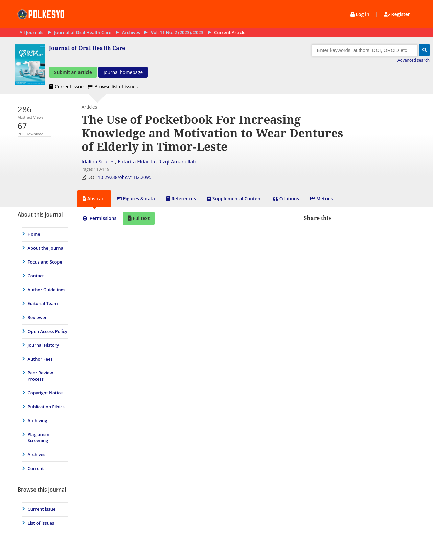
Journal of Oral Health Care (82, 32)
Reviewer (37, 318)
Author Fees (40, 359)
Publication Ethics (46, 407)
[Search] (365, 50)
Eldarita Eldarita (136, 161)
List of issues (41, 523)
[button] (424, 50)
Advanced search (413, 60)
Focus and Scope (45, 262)
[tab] (94, 199)
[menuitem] (43, 234)
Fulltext (141, 218)
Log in (360, 14)
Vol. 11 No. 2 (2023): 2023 (177, 32)
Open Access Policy (47, 331)
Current (36, 468)
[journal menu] (43, 341)
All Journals (31, 32)
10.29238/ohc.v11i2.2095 (125, 177)
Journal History (43, 345)
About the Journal (46, 248)
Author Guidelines (47, 290)
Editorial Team (43, 304)
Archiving (37, 421)
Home (34, 234)
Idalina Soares (98, 161)
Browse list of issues (113, 87)
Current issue (67, 87)
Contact (36, 276)
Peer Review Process (40, 376)
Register (397, 14)
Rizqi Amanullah (177, 161)
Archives (131, 32)
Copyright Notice (45, 393)
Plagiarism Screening (38, 438)
